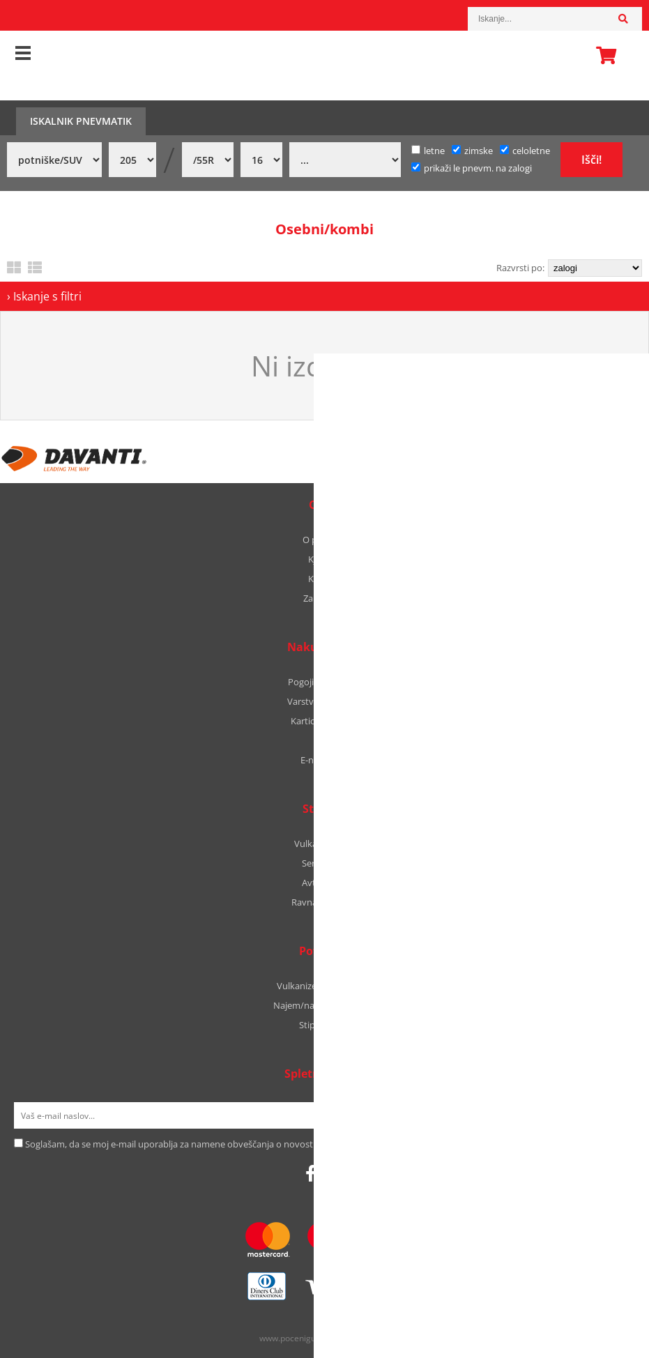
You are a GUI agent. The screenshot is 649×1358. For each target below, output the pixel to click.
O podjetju (324, 539)
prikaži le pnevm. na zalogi (478, 168)
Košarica (602, 55)
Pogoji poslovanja (324, 682)
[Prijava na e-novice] (617, 1115)
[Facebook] (310, 1173)
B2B (324, 740)
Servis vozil (324, 863)
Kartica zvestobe (325, 721)
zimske (472, 150)
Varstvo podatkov (324, 701)
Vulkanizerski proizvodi (324, 985)
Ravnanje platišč (324, 902)
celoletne (525, 150)
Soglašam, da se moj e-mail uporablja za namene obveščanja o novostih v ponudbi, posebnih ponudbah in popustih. (265, 1144)
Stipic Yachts (325, 1024)
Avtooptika (325, 882)
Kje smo (324, 559)
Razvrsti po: (520, 267)
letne (428, 150)
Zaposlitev (324, 598)
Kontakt (325, 578)
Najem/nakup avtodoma (324, 1005)
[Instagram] (330, 1173)
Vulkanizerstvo (325, 843)
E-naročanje (324, 760)
